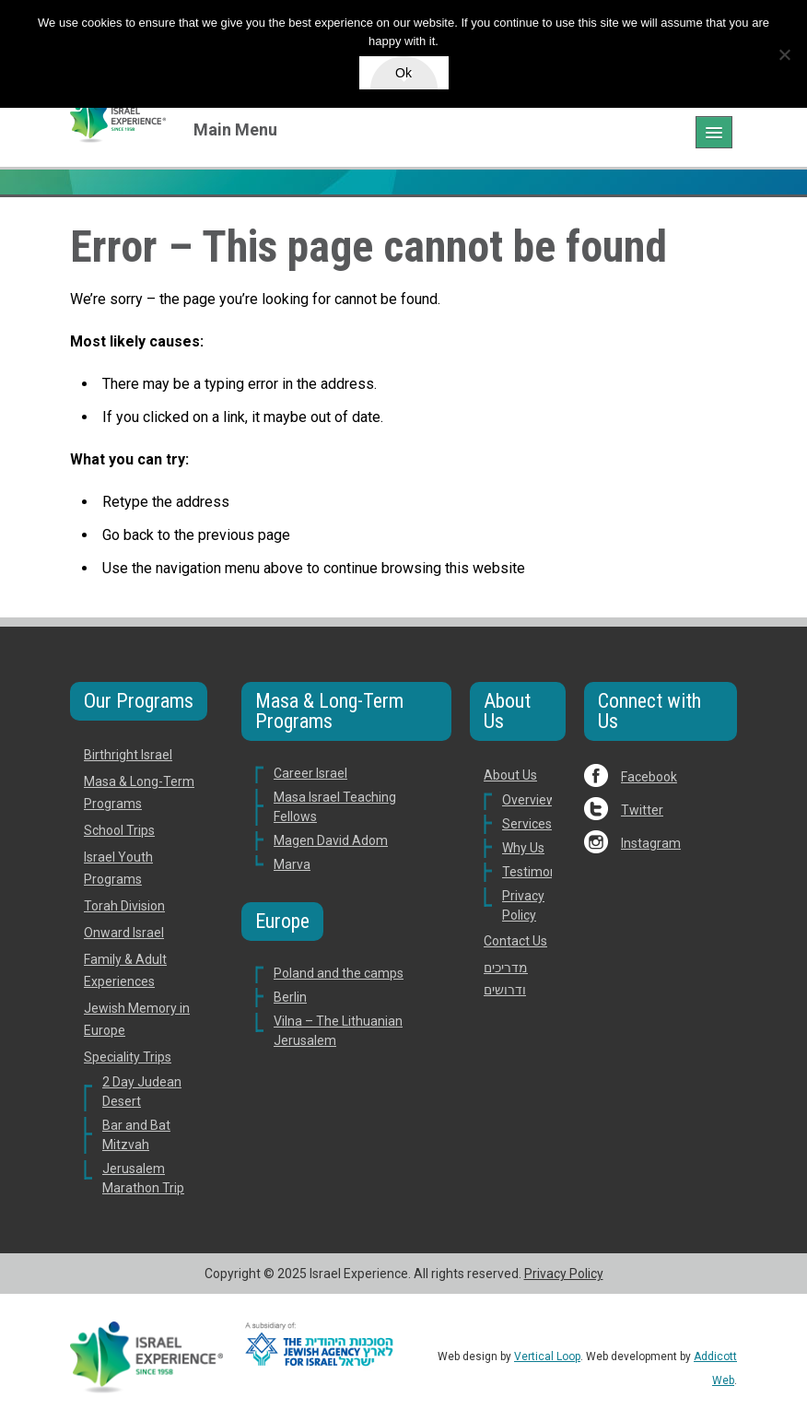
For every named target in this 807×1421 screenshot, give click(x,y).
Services (527, 823)
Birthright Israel (128, 754)
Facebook (649, 776)
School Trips (119, 830)
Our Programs (138, 700)
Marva (292, 864)
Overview (529, 800)
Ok (403, 72)
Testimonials (539, 871)
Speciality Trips (127, 1057)
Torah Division (124, 905)
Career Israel (310, 773)
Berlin (290, 997)
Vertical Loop (547, 1356)
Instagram (651, 843)
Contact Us (515, 941)
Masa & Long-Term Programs (329, 711)
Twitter (642, 810)
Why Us (523, 847)
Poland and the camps (339, 973)
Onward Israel (124, 932)
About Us (507, 711)
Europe (282, 921)
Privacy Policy (563, 1273)
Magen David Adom (331, 840)
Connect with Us (649, 711)
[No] (784, 54)
